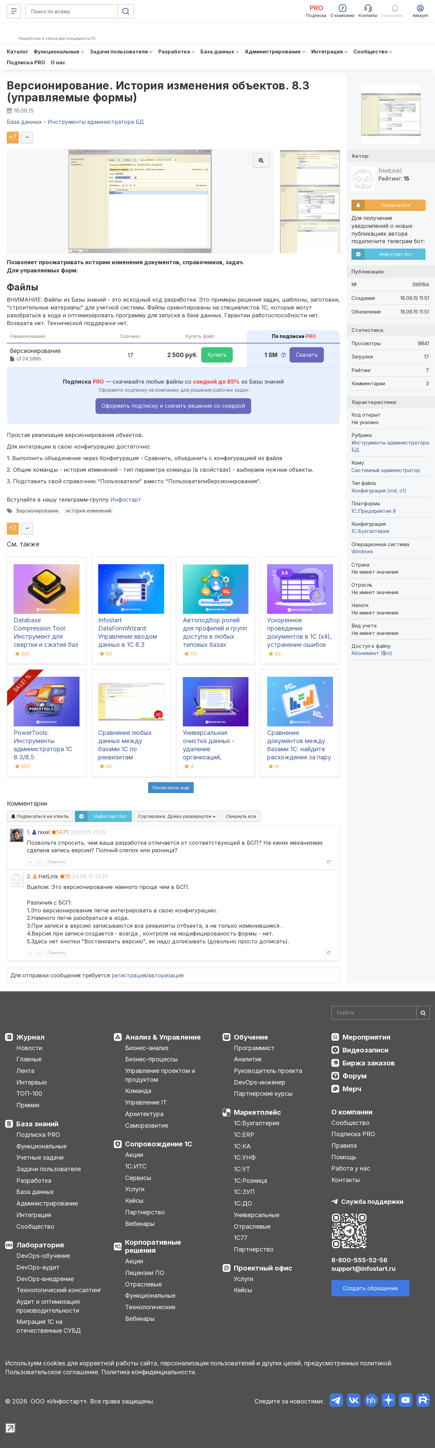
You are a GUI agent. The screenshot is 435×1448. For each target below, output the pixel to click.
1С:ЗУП (244, 1191)
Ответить (56, 861)
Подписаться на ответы (40, 816)
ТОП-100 (29, 1093)
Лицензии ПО (144, 1272)
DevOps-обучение (43, 1255)
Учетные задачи (40, 1157)
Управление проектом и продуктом (160, 1075)
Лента (25, 1070)
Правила (344, 1145)
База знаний (37, 1124)
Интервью (31, 1082)
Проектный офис (263, 1268)
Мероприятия (366, 1037)
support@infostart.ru (363, 1268)
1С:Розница (250, 1180)
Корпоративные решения (153, 1246)
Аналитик (248, 1059)
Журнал (30, 1037)
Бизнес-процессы (151, 1059)
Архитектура (144, 1113)
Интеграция (33, 1214)
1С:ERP (244, 1134)
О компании (351, 1112)
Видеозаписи (365, 1050)
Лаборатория (40, 1245)
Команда (138, 1090)
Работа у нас (350, 1168)
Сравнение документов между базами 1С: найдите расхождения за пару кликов (299, 749)
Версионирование (37, 510)
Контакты (345, 1179)
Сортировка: (176, 816)
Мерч (352, 1089)
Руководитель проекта (268, 1070)
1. (29, 832)
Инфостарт (125, 499)
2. (29, 876)
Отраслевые (143, 1284)
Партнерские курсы (263, 1093)
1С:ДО (243, 1203)
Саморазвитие (146, 1125)
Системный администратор (385, 470)
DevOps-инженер (259, 1082)
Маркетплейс (257, 1112)
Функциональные (41, 1146)
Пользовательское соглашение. (52, 1372)
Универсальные (256, 1214)
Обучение (251, 1037)
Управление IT (146, 1102)
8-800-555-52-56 (359, 1260)
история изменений (88, 510)
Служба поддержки (372, 1201)
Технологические (150, 1307)
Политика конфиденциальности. (148, 1372)
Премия (27, 1105)
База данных (35, 1191)
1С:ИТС (135, 1166)
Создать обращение (370, 1288)
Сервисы (138, 1177)
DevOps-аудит (37, 1267)
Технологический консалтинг (58, 1290)
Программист (254, 1047)
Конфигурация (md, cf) (378, 490)
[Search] (380, 1013)
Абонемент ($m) (371, 653)
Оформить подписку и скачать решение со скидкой (173, 405)
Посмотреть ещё (171, 787)
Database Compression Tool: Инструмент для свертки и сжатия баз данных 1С (46, 636)
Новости (29, 1047)
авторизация (166, 975)
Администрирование (47, 1203)
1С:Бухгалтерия (256, 1123)
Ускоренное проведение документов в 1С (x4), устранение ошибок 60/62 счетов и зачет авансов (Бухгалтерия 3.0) (299, 645)
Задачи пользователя (48, 1169)
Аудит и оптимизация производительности (48, 1306)
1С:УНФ (245, 1157)
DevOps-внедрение (45, 1278)
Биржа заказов (369, 1063)
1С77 (240, 1237)
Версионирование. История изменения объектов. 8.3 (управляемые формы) (158, 91)
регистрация (128, 975)
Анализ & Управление (163, 1037)
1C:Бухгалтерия (370, 531)
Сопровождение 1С (158, 1144)
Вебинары (140, 1223)
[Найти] (423, 1013)
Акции (134, 1154)
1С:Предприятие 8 (373, 511)
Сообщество (35, 1226)
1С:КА (242, 1146)
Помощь (343, 1157)
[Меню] (14, 11)
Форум (355, 1076)
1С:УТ (242, 1169)
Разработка (33, 1180)
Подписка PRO (38, 1134)
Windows (362, 551)
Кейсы (134, 1200)
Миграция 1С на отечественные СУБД (48, 1326)
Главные (28, 1059)
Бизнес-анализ (147, 1047)
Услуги (134, 1189)
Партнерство (145, 1212)
